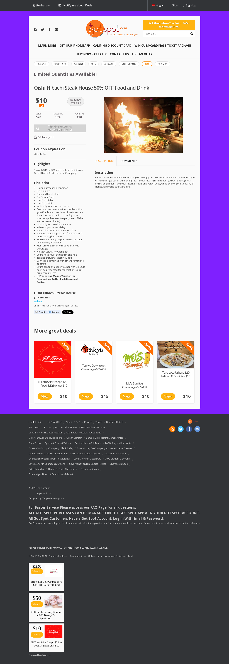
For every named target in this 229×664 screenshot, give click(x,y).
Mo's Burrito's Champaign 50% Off (134, 385)
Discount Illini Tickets (66, 427)
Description (104, 161)
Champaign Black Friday (60, 448)
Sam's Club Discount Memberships (104, 438)
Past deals (34, 427)
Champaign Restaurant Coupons (83, 432)
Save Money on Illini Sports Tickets (87, 463)
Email (42, 312)
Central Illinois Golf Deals (88, 443)
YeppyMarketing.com (53, 498)
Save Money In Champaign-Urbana (47, 463)
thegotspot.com (44, 493)
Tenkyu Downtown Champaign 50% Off (93, 367)
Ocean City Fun (74, 438)
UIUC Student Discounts (94, 427)
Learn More (47, 46)
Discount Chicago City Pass (86, 453)
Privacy (88, 422)
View (44, 396)
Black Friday (35, 443)
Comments (128, 161)
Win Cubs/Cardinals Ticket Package (163, 46)
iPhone (47, 427)
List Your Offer (54, 422)
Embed (55, 312)
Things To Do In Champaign (62, 469)
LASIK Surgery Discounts (118, 443)
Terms (99, 422)
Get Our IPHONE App (75, 46)
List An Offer (142, 54)
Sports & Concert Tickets (58, 443)
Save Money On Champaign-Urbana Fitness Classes (104, 448)
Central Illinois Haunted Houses (45, 432)
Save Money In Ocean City (87, 458)
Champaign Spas (119, 463)
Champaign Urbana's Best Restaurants (49, 458)
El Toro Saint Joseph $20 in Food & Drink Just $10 (52, 384)
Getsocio (45, 655)
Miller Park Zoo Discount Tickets (45, 438)
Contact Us (119, 54)
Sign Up (191, 5)
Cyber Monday (36, 469)
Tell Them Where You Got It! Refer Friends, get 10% (168, 25)
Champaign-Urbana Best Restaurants (48, 453)
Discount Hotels (114, 422)
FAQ (78, 422)
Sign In (176, 5)
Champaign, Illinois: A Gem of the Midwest (51, 474)
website (38, 301)
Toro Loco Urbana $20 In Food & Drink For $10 (175, 374)
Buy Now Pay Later (92, 54)
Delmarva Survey (90, 469)
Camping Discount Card (112, 46)
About (69, 422)
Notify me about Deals (77, 5)
